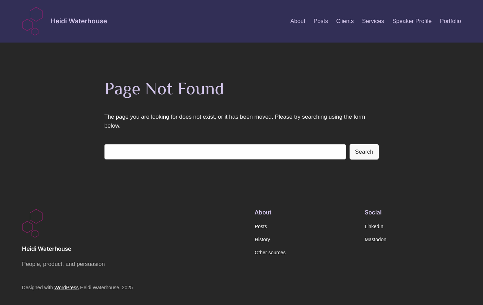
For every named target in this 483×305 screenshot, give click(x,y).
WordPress (66, 287)
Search (364, 152)
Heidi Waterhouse (79, 21)
